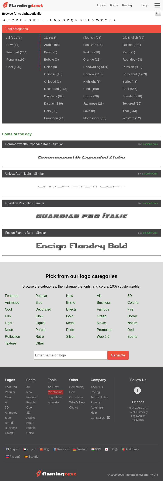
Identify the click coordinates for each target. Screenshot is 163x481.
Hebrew (88, 74)
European (51, 118)
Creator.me (55, 392)
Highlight (89, 81)
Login (145, 5)
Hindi (87, 89)
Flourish (89, 37)
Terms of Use (99, 397)
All (8, 37)
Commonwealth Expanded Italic (27, 144)
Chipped (50, 81)
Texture (10, 343)
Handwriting (91, 67)
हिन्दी (96, 449)
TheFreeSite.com (138, 408)
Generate (118, 355)
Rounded (128, 59)
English (12, 449)
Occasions (76, 397)
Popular (11, 59)
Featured (12, 52)
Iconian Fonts (150, 144)
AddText (53, 387)
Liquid (40, 323)
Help (72, 392)
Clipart (73, 407)
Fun (8, 316)
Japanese (90, 103)
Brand (70, 302)
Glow (39, 316)
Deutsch (80, 449)
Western (128, 118)
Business (104, 302)
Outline (127, 45)
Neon (9, 330)
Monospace (91, 118)
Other (39, 343)
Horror (88, 96)
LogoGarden (138, 415)
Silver (70, 336)
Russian (128, 67)
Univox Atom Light (18, 174)
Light (8, 323)
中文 (44, 449)
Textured (128, 103)
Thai (125, 111)
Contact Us (100, 417)
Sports (132, 336)
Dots (47, 111)
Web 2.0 (103, 336)
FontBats (89, 45)
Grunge (88, 59)
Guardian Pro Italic (18, 203)
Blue (38, 302)
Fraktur (88, 52)
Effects (71, 309)
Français (61, 449)
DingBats (50, 96)
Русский (13, 456)
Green (101, 316)
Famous (103, 309)
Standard (128, 96)
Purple (40, 330)
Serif (125, 89)
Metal (70, 323)
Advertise (97, 407)
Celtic (48, 67)
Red (131, 330)
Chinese (50, 74)
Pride (70, 330)
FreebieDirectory (138, 412)
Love (86, 111)
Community (76, 387)
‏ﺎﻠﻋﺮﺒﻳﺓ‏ (29, 449)
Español (31, 456)
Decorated (51, 89)
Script (126, 81)
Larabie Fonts (150, 173)
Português (130, 449)
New (9, 45)
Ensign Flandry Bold (19, 233)
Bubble (49, 59)
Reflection (12, 336)
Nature (133, 323)
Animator (54, 402)
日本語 (111, 449)
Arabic (48, 45)
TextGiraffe (138, 419)
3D (46, 37)
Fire (130, 309)
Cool (9, 67)
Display (49, 103)
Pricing (127, 5)
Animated (12, 302)
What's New (77, 402)
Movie (101, 323)
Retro (126, 52)
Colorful (133, 302)
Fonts (114, 5)
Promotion (104, 330)
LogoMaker (55, 397)
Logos (101, 5)
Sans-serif (129, 74)
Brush (48, 52)
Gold (69, 316)
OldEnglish (130, 37)
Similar (58, 144)
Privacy (95, 402)
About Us (97, 387)
